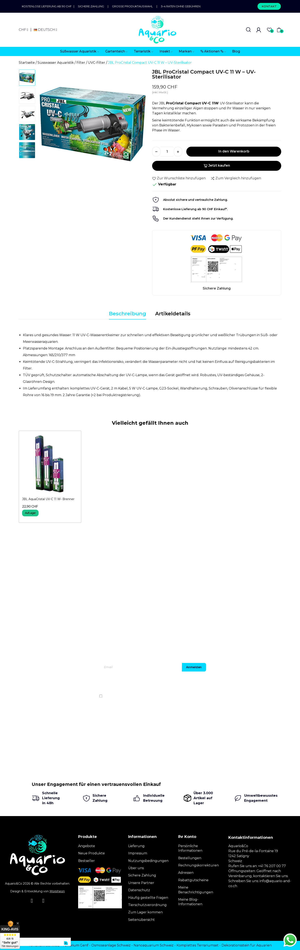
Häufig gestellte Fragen (148, 898)
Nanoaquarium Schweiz (154, 945)
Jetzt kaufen (217, 165)
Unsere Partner (141, 883)
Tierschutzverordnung (147, 905)
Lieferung (136, 846)
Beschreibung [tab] (127, 314)
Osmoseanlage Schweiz (111, 945)
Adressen (186, 873)
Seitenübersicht (141, 920)
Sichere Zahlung (91, 6)
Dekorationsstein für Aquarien (246, 945)
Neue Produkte (91, 853)
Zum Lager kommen (145, 912)
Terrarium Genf (75, 945)
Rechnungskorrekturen (198, 865)
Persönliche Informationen (190, 848)
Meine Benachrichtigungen (195, 889)
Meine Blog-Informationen (190, 902)
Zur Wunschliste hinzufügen (179, 178)
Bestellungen (189, 858)
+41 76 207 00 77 (272, 866)
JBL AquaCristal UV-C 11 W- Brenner (48, 499)
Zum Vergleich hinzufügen (236, 178)
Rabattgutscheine (193, 880)
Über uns (136, 868)
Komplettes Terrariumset (197, 945)
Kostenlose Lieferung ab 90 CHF (48, 6)
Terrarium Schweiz (44, 945)
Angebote (86, 846)
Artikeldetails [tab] (172, 314)
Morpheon (57, 891)
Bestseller (86, 861)
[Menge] (167, 152)
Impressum (137, 853)
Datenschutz (139, 890)
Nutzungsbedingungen (148, 861)
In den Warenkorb (233, 151)
